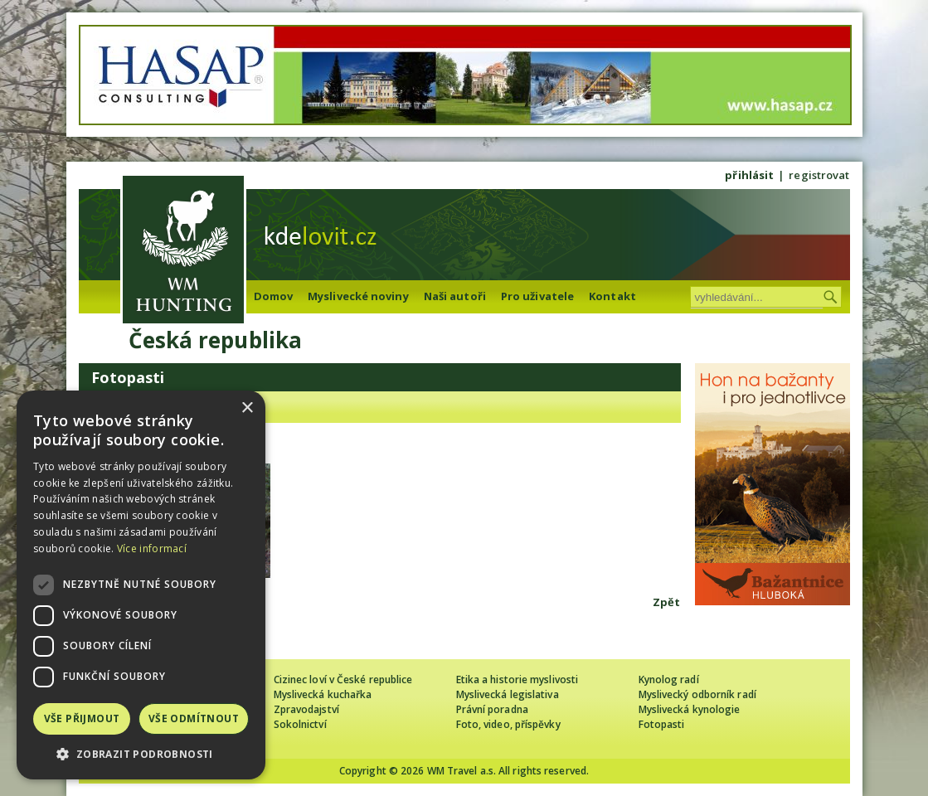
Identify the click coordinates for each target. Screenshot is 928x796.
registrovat (819, 174)
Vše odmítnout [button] (193, 718)
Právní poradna (492, 709)
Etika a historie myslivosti (517, 679)
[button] (141, 754)
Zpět (666, 602)
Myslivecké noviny (358, 296)
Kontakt (612, 296)
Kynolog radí (669, 679)
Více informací (152, 548)
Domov (274, 296)
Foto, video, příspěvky (508, 724)
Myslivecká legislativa (507, 694)
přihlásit (749, 174)
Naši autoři (455, 296)
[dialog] (141, 585)
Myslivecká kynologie (690, 709)
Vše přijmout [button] (82, 718)
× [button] (247, 408)
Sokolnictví (300, 724)
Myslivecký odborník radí (697, 694)
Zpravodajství (306, 709)
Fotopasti (662, 724)
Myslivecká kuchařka (323, 694)
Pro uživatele (537, 296)
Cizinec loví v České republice (343, 679)
